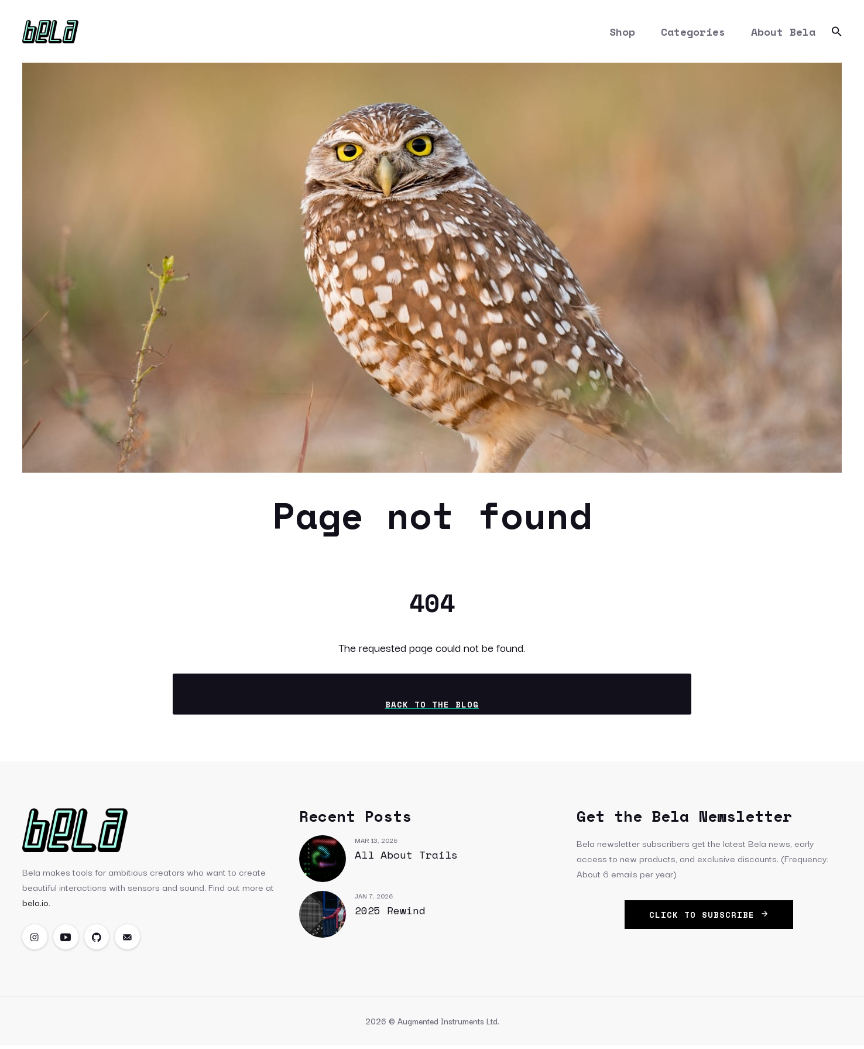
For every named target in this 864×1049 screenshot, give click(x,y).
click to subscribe (709, 917)
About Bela (783, 32)
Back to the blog (432, 707)
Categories (693, 32)
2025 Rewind (390, 913)
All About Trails (406, 857)
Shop (622, 32)
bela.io (35, 905)
